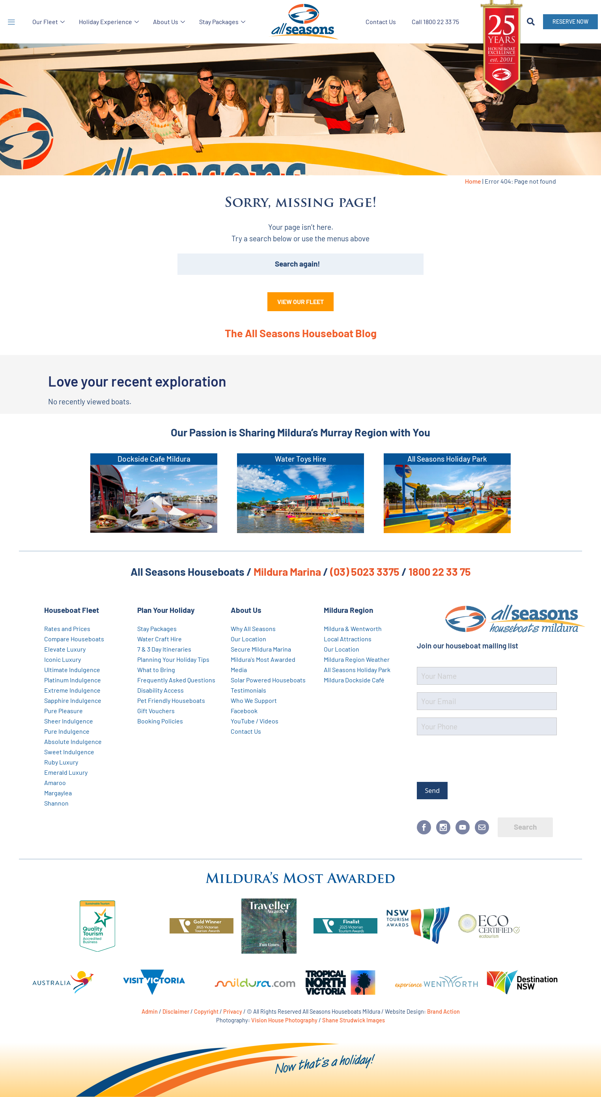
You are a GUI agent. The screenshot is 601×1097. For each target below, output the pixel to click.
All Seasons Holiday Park (447, 458)
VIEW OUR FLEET (300, 301)
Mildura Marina (287, 571)
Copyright (206, 1011)
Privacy (232, 1011)
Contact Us (381, 21)
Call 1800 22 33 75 (435, 21)
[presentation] (477, 757)
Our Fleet (48, 21)
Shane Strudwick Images (353, 1020)
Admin (150, 1011)
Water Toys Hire (300, 458)
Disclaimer (175, 1011)
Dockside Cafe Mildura (154, 458)
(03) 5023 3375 (364, 571)
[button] (11, 21)
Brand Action (443, 1011)
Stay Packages (222, 21)
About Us (169, 21)
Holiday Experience (109, 21)
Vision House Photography (284, 1020)
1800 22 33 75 (440, 571)
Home (473, 181)
